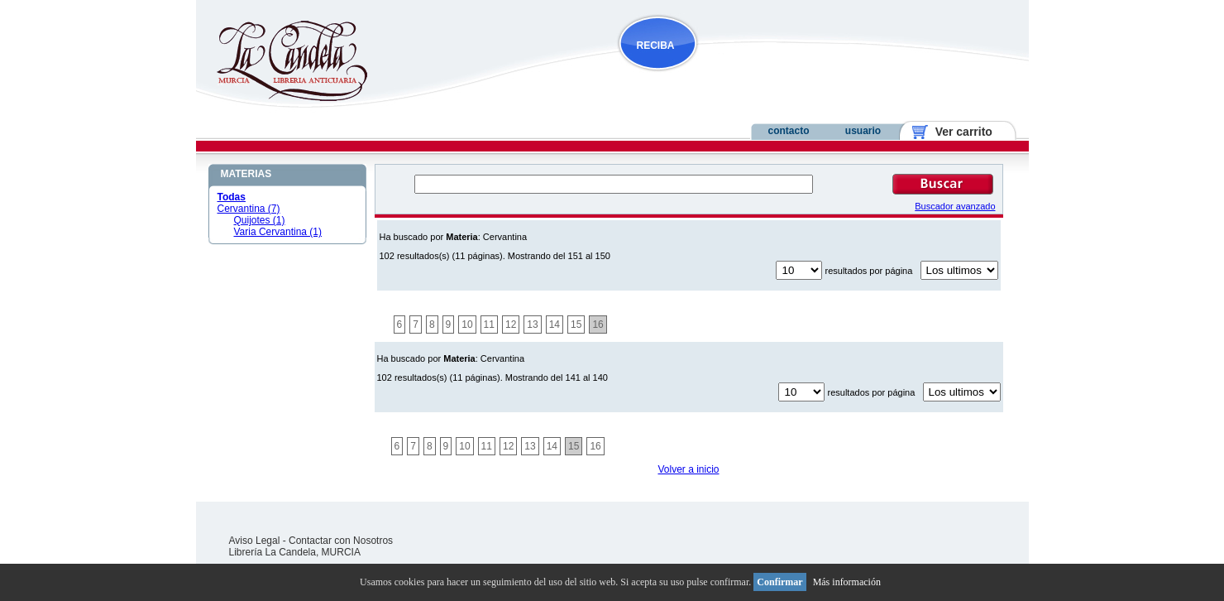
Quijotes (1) (259, 220)
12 (510, 324)
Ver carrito (957, 131)
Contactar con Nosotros (341, 540)
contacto (788, 131)
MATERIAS (246, 174)
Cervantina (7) (249, 208)
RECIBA (656, 45)
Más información (847, 582)
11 (489, 324)
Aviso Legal (254, 540)
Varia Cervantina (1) (278, 232)
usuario (863, 131)
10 (466, 324)
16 (597, 324)
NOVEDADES (742, 77)
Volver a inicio (688, 469)
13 (532, 324)
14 (554, 324)
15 (576, 324)
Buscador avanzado (955, 206)
